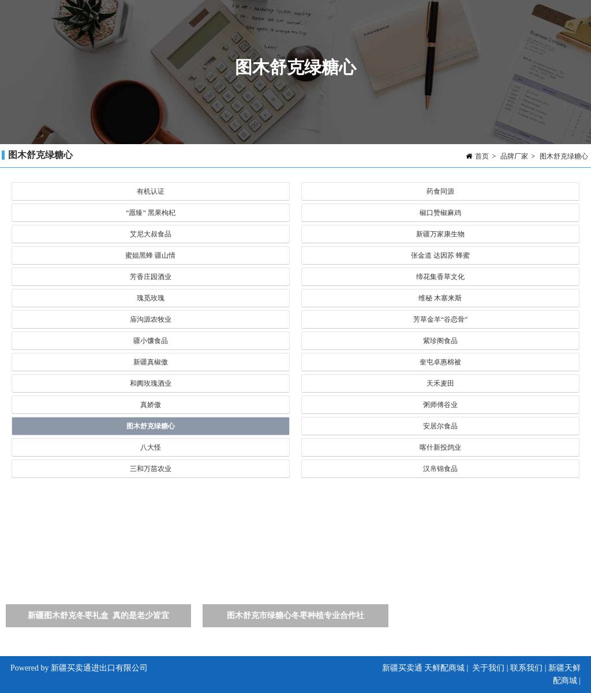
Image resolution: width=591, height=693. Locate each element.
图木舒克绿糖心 (564, 156)
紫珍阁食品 (440, 341)
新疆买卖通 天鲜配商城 (423, 668)
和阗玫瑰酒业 (150, 383)
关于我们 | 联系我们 (507, 668)
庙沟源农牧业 (150, 319)
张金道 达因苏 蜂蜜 (440, 255)
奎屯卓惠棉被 (440, 362)
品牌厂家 (514, 156)
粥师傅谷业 (440, 405)
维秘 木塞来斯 (440, 298)
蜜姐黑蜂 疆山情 (150, 255)
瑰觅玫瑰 (150, 298)
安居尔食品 (440, 426)
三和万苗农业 (150, 469)
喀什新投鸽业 (440, 447)
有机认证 (150, 191)
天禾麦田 (440, 383)
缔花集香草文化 (440, 277)
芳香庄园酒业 (150, 277)
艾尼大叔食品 (150, 234)
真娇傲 (150, 405)
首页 (482, 156)
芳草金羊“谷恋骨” (440, 319)
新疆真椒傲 (150, 362)
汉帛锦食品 (440, 469)
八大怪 (150, 447)
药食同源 (440, 191)
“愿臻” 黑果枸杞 (150, 213)
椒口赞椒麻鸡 (440, 213)
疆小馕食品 (150, 341)
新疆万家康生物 (440, 234)
